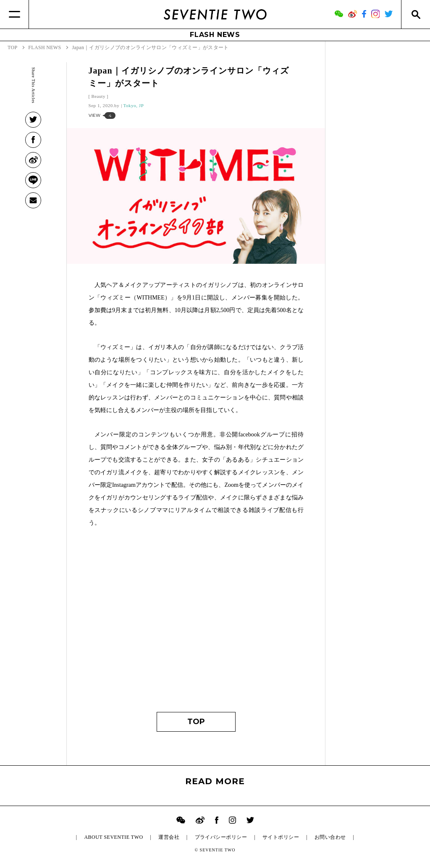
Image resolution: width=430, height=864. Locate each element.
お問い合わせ (330, 837)
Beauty (98, 96)
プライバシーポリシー (221, 837)
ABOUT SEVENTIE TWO (113, 837)
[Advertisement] (196, 624)
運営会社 (168, 837)
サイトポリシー (280, 837)
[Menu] (14, 14)
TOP (196, 721)
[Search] (415, 14)
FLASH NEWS (215, 35)
